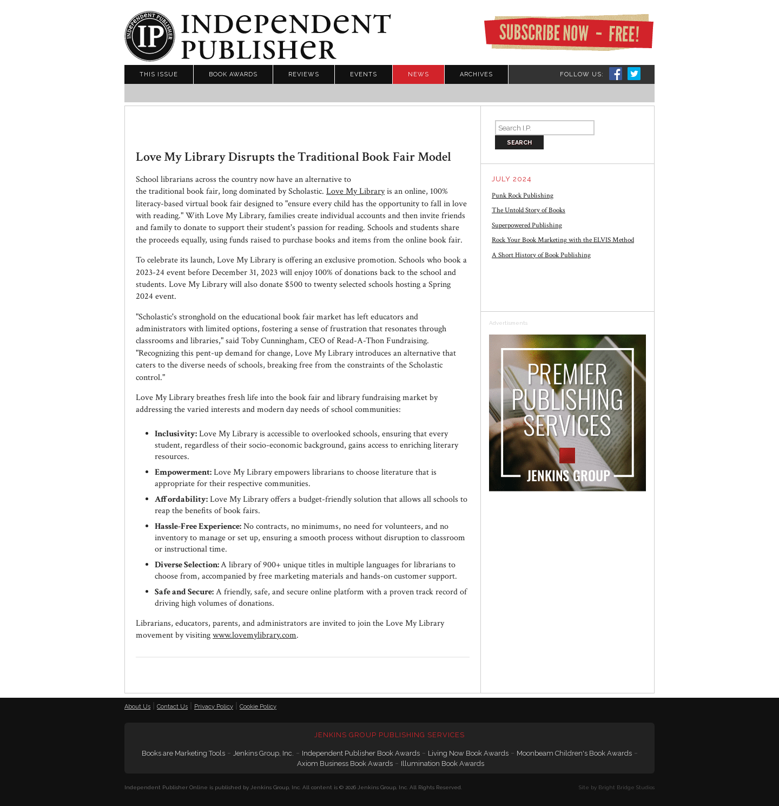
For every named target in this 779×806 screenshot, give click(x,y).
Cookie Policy (258, 706)
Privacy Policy (213, 706)
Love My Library (355, 191)
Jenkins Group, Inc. (263, 753)
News (418, 74)
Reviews (303, 74)
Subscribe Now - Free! (569, 32)
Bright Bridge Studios (626, 787)
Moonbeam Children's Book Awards (574, 753)
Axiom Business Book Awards (345, 763)
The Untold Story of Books (528, 210)
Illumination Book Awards (442, 763)
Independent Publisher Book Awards (361, 753)
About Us (137, 706)
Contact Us (172, 706)
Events (363, 74)
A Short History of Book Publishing (541, 255)
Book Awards (233, 74)
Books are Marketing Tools (183, 753)
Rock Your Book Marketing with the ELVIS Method (563, 240)
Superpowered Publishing (527, 225)
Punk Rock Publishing (522, 195)
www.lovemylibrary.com (254, 635)
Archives (476, 74)
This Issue (159, 74)
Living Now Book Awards (468, 753)
